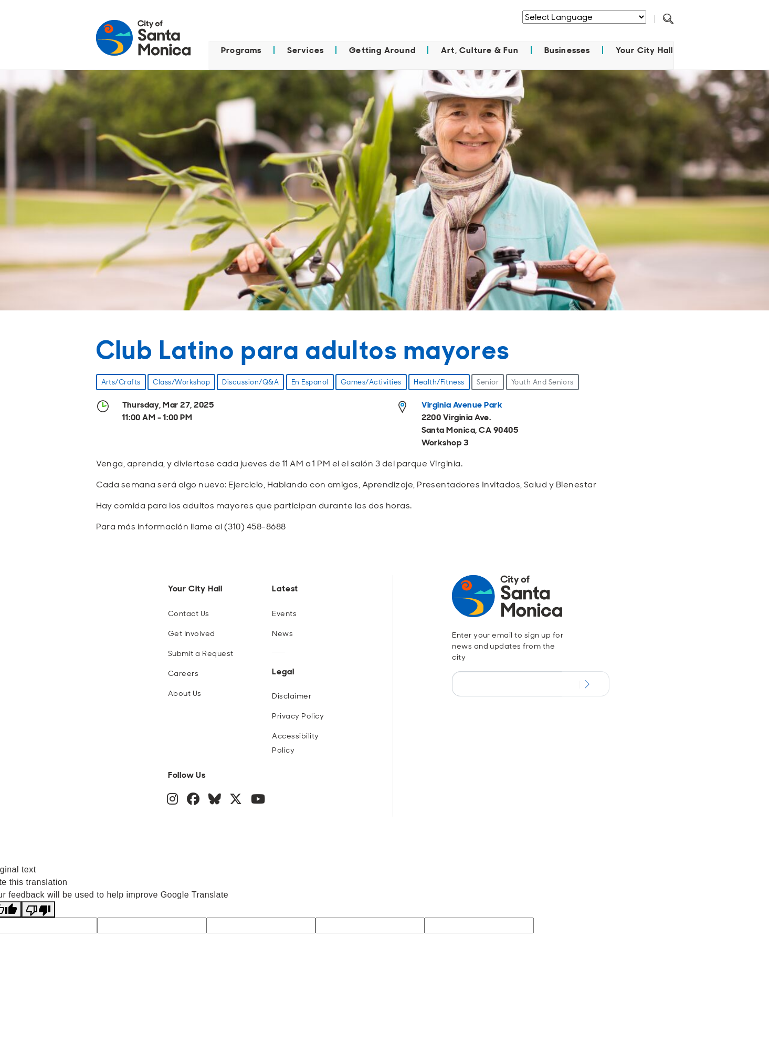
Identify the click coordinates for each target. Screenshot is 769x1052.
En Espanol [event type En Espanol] (310, 381)
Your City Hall (644, 49)
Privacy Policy (298, 715)
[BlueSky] (215, 801)
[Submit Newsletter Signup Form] (585, 683)
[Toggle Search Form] (668, 19)
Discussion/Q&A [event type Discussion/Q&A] (250, 381)
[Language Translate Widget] (584, 17)
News (282, 633)
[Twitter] (237, 801)
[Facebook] (194, 801)
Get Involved (191, 633)
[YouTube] (258, 801)
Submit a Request (201, 653)
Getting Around (382, 49)
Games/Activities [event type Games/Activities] (371, 381)
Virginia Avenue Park (462, 404)
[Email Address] (507, 683)
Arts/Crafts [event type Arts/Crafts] (121, 381)
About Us (185, 692)
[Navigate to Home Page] (143, 43)
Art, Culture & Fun (480, 49)
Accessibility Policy (295, 742)
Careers (183, 673)
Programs (241, 49)
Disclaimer (291, 695)
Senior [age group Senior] (488, 381)
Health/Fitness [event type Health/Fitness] (439, 381)
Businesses (567, 49)
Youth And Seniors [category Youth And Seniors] (542, 381)
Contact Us (188, 613)
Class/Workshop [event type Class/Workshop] (181, 381)
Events (284, 613)
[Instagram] (174, 801)
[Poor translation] (38, 909)
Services (305, 49)
